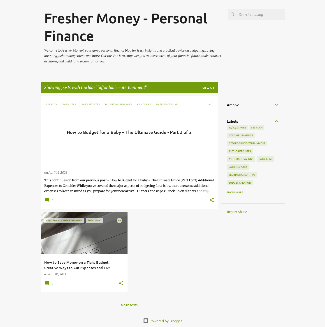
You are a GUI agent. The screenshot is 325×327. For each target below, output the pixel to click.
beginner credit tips (242, 175)
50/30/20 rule (237, 127)
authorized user (240, 151)
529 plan (256, 127)
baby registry (238, 167)
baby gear (265, 159)
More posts (129, 305)
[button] (211, 200)
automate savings (241, 159)
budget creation (240, 183)
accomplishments (241, 135)
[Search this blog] (261, 14)
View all (208, 88)
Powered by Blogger (162, 320)
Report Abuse (237, 212)
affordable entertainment (247, 143)
